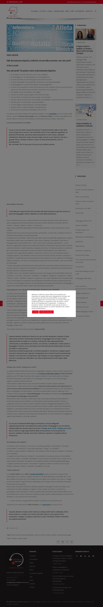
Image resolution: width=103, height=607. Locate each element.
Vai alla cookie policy (46, 312)
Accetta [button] (35, 312)
